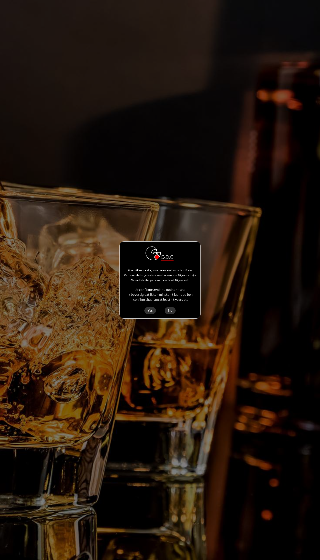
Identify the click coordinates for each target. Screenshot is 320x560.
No (170, 310)
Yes (150, 310)
